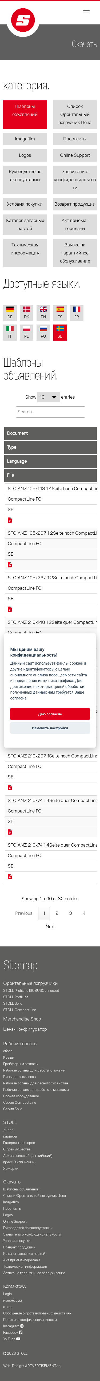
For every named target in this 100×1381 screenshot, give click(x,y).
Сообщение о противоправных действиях (37, 1313)
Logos (25, 155)
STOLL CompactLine (19, 1010)
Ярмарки (10, 1169)
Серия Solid (12, 1109)
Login (7, 1294)
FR (77, 313)
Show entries (50, 397)
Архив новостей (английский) (27, 1156)
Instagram (13, 1326)
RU (43, 332)
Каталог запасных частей (25, 224)
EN (43, 313)
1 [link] (44, 913)
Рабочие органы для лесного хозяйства (35, 1083)
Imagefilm (25, 139)
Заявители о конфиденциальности (75, 179)
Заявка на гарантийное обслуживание (75, 253)
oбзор (8, 1051)
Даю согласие (50, 714)
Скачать (12, 1182)
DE (10, 313)
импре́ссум (12, 1300)
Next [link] (50, 926)
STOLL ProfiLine (15, 997)
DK (26, 313)
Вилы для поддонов (19, 1077)
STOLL (10, 1122)
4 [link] (84, 913)
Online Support (75, 155)
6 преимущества (17, 1149)
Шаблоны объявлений (25, 110)
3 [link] (70, 913)
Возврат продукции (75, 204)
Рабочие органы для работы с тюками (34, 1070)
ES (60, 313)
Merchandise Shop (22, 1019)
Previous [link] (24, 913)
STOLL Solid (12, 1003)
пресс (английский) (19, 1162)
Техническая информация (25, 249)
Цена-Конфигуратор (25, 1029)
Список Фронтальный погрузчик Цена (74, 114)
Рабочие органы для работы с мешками (36, 1090)
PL (26, 332)
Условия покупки (25, 204)
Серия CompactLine (19, 1103)
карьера (10, 1136)
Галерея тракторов (19, 1143)
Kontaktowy (14, 1286)
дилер (8, 1130)
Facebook (12, 1333)
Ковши (8, 1057)
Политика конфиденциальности (30, 1320)
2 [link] (56, 913)
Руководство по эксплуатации (25, 175)
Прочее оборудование (21, 1096)
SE (60, 332)
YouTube (12, 1339)
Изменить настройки (50, 728)
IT (10, 332)
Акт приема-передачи (75, 224)
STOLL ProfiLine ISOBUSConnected (31, 991)
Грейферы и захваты (20, 1064)
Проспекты (75, 139)
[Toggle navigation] (86, 13)
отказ (7, 1307)
